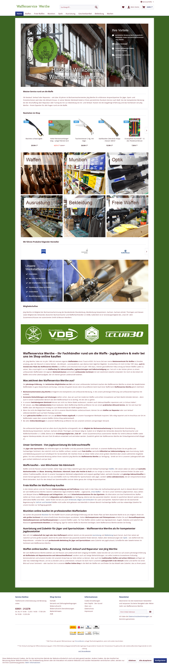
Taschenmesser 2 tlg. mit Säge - (84, 140)
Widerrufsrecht (55, 606)
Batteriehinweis (55, 611)
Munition (45, 515)
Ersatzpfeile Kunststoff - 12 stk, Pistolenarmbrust (134, 140)
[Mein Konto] (133, 7)
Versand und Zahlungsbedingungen (63, 603)
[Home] (19, 14)
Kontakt (53, 601)
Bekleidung (109, 535)
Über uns (88, 606)
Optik (125, 538)
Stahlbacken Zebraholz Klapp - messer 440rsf (109, 140)
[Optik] (60, 14)
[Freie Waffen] (39, 14)
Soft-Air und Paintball (44, 502)
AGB (51, 614)
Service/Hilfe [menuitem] (146, 2)
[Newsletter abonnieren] (150, 612)
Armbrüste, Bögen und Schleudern (81, 500)
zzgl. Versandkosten (84, 651)
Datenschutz (89, 609)
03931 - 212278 (22, 608)
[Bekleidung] (99, 14)
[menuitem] (79, 8)
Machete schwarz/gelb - (34, 139)
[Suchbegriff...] (79, 7)
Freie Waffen (96, 492)
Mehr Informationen (32, 662)
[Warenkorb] (147, 7)
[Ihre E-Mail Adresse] (133, 612)
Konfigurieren (160, 660)
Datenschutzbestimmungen (139, 616)
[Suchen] (96, 7)
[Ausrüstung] (70, 14)
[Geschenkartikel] (85, 14)
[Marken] (110, 14)
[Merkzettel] (123, 7)
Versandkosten (79, 641)
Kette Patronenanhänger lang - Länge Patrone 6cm (59, 140)
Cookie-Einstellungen (92, 601)
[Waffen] (28, 14)
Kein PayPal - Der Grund (93, 603)
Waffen (111, 469)
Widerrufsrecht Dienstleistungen (62, 609)
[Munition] (51, 14)
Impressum (89, 611)
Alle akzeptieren (145, 660)
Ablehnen (132, 660)
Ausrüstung (96, 535)
